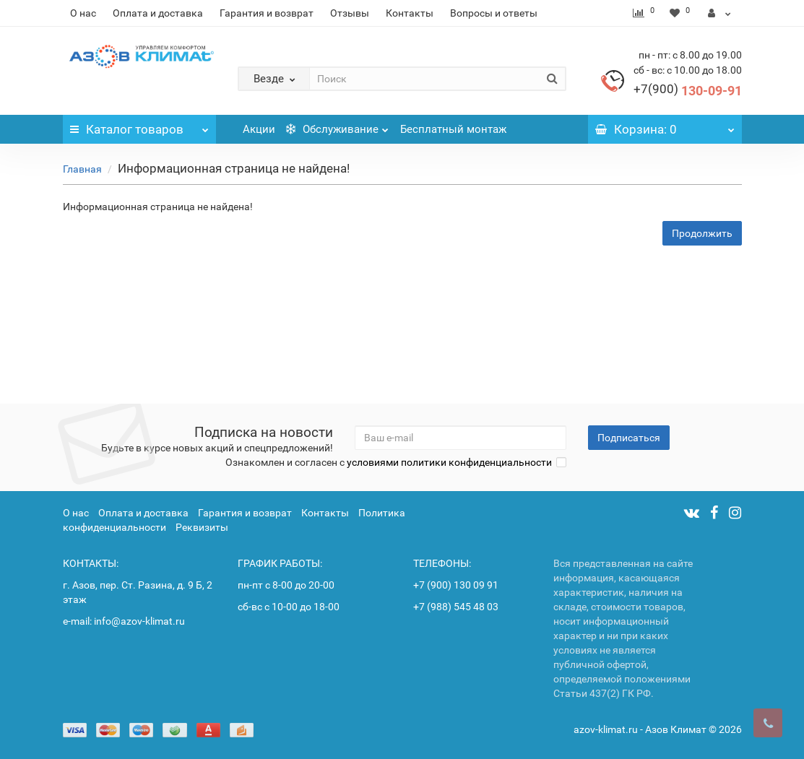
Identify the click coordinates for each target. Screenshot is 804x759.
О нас (83, 13)
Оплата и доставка (158, 13)
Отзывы (349, 13)
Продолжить (702, 233)
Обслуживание (337, 125)
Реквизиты (202, 527)
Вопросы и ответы (493, 13)
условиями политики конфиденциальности (449, 462)
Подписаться (628, 437)
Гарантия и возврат (267, 13)
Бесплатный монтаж (453, 129)
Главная (82, 169)
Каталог (139, 125)
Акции (259, 129)
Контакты (409, 13)
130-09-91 (688, 90)
